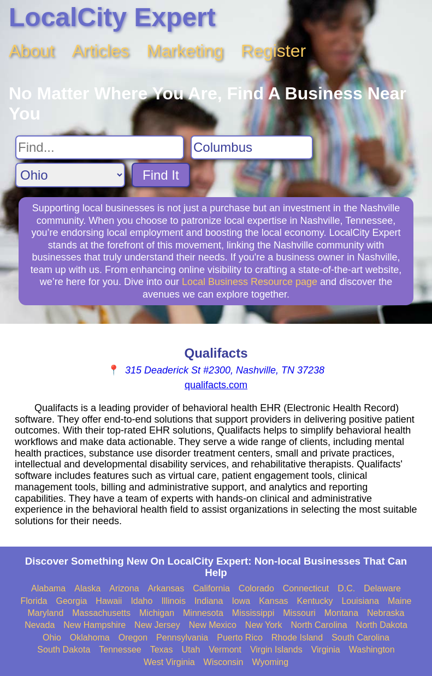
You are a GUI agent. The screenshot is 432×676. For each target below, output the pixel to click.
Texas (161, 649)
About (32, 51)
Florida (34, 601)
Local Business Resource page (249, 281)
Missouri (299, 613)
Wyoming (270, 662)
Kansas (273, 601)
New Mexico (212, 625)
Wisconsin (224, 662)
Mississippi (253, 613)
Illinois (173, 601)
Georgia (71, 601)
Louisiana (360, 601)
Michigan (156, 613)
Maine (400, 601)
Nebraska (385, 613)
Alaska (87, 588)
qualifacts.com (216, 384)
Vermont (225, 649)
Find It (161, 175)
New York (263, 625)
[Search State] (70, 175)
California (211, 588)
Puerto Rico (240, 637)
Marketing (185, 51)
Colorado (256, 588)
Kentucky (315, 601)
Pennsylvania (182, 637)
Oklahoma (90, 637)
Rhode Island (297, 637)
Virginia (325, 649)
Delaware (382, 588)
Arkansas (166, 588)
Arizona (124, 588)
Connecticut (306, 588)
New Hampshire (94, 625)
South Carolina (360, 637)
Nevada (40, 625)
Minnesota (203, 613)
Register (273, 51)
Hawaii (109, 601)
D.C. (346, 588)
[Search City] (252, 147)
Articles (100, 51)
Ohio (52, 637)
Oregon (133, 637)
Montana (341, 613)
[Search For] (99, 147)
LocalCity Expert (112, 17)
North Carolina (319, 625)
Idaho (141, 601)
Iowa (241, 601)
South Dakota (63, 649)
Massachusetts (101, 613)
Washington (372, 649)
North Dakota (381, 625)
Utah (191, 649)
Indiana (208, 601)
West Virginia (169, 662)
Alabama (48, 588)
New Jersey (157, 625)
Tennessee (120, 649)
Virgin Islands (276, 649)
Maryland (45, 613)
